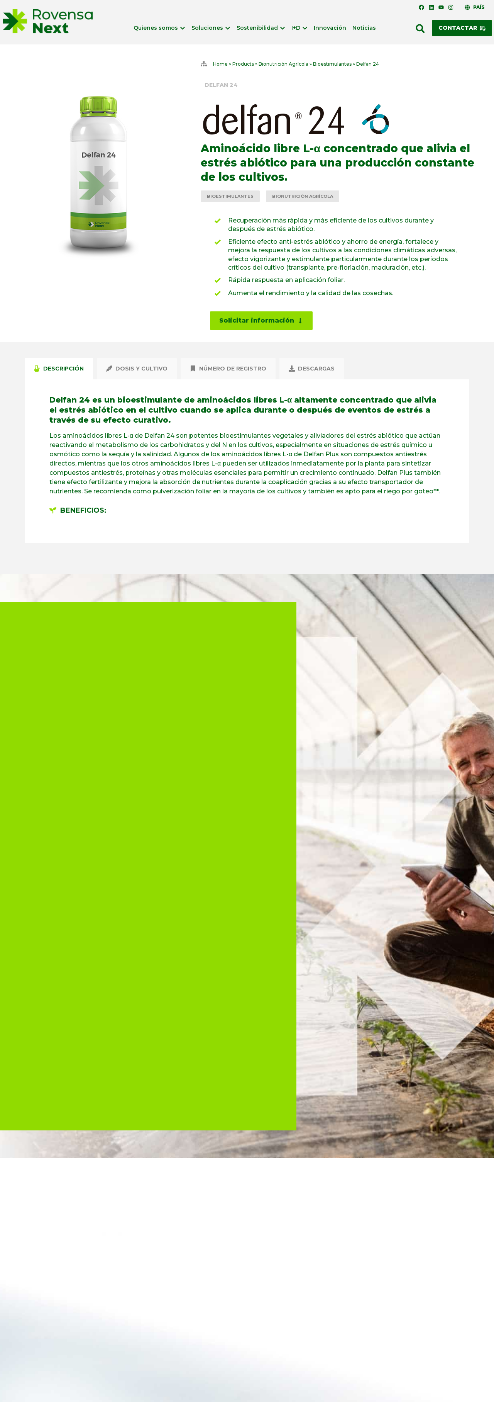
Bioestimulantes (332, 64)
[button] (420, 28)
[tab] (59, 368)
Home (220, 64)
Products (243, 64)
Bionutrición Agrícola (283, 64)
